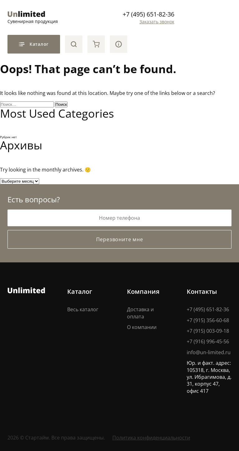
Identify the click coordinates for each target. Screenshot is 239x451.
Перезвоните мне (119, 239)
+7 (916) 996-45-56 (208, 341)
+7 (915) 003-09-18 (208, 330)
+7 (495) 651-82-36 (148, 14)
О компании (142, 327)
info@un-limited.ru (209, 352)
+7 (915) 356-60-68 (208, 320)
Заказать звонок (156, 22)
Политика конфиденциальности (151, 437)
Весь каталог (82, 309)
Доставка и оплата (140, 313)
